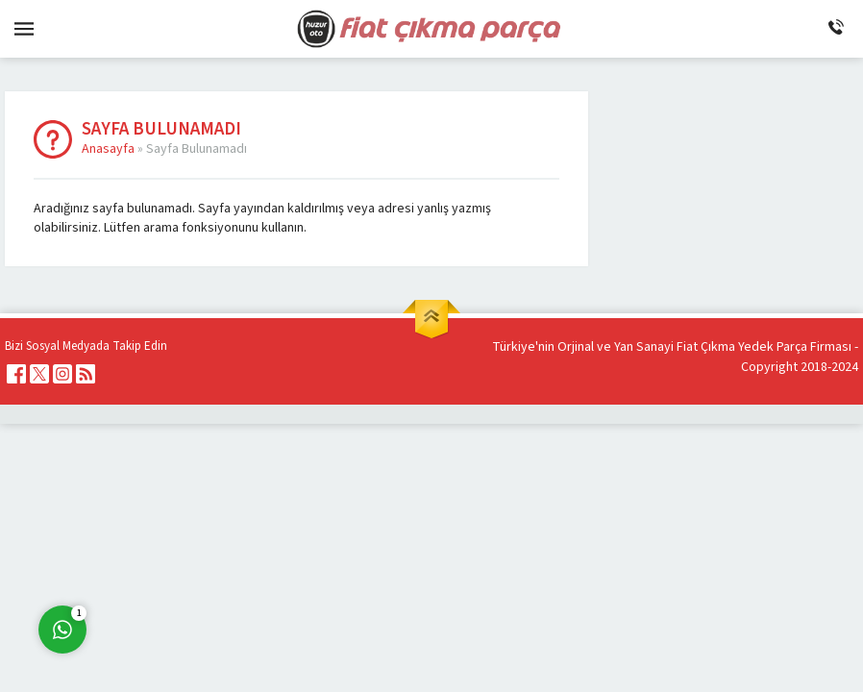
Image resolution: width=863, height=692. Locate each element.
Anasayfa (108, 149)
